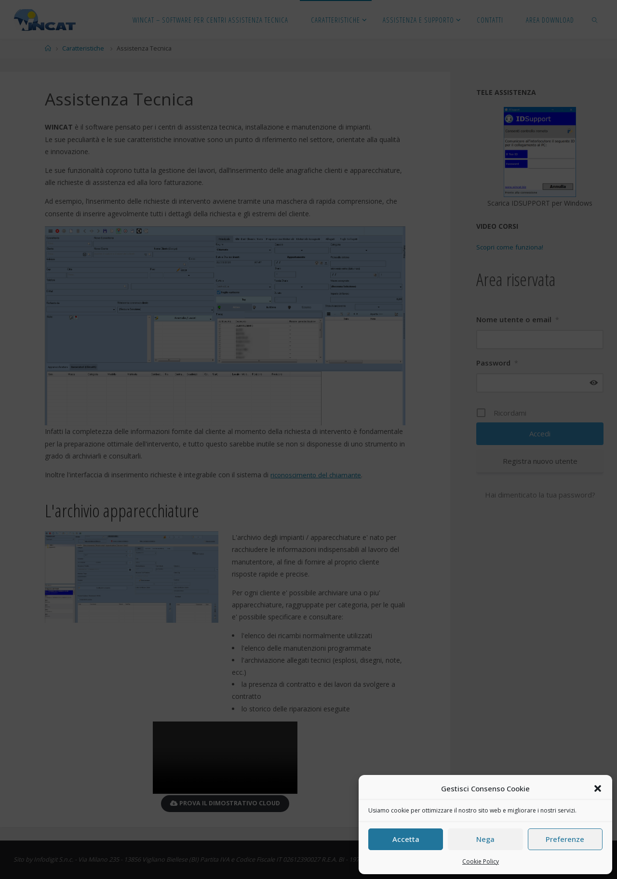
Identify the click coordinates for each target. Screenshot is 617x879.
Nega (485, 839)
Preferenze (565, 839)
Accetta (405, 839)
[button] (598, 788)
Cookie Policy (480, 861)
